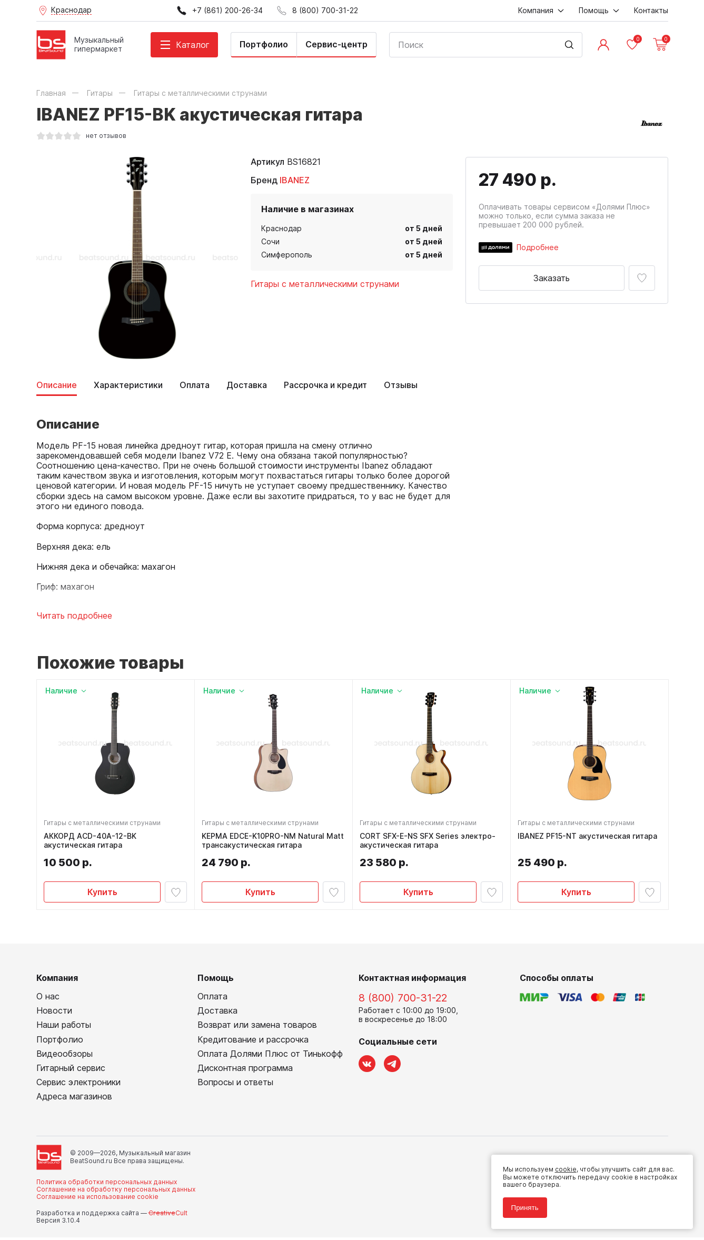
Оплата (195, 385)
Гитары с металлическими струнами (325, 284)
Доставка (246, 385)
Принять (522, 1204)
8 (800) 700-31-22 (403, 1001)
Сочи (270, 241)
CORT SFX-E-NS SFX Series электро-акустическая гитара (429, 842)
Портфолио (264, 44)
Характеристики (128, 385)
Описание (56, 385)
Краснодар (281, 228)
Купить (102, 893)
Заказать (551, 278)
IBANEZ (295, 180)
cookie (562, 1166)
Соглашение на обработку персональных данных (115, 1192)
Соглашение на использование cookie (97, 1200)
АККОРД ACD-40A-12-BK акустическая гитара (91, 842)
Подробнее (538, 247)
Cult (167, 1215)
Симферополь (286, 254)
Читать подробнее (74, 616)
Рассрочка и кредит (325, 385)
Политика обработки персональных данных (106, 1184)
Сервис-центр (336, 44)
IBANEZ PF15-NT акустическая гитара (589, 838)
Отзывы (401, 385)
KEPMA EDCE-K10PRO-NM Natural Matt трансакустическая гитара (264, 842)
